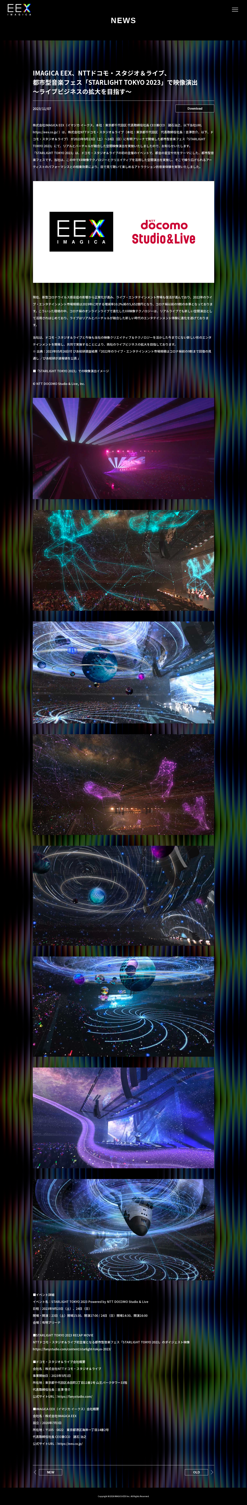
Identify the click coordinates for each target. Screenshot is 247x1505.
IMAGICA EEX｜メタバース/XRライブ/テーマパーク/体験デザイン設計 (19, 9)
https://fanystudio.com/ (75, 1396)
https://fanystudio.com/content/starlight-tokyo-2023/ (72, 1349)
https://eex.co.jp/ (70, 1443)
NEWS (123, 20)
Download (195, 108)
